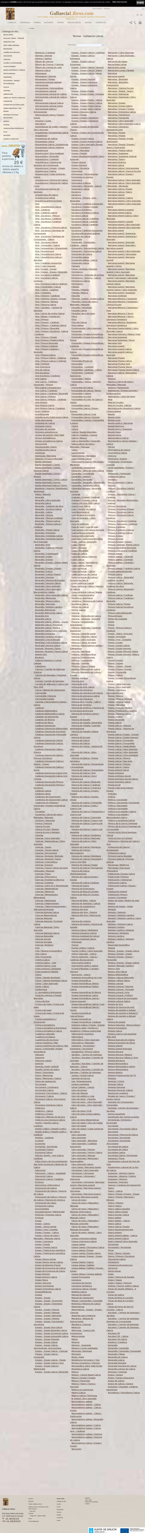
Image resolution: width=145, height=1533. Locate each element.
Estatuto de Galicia (81, 236)
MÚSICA (6, 121)
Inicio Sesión (97, 8)
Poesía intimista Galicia (119, 782)
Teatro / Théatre (115, 1203)
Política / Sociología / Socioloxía (123, 802)
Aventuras (40, 453)
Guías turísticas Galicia (83, 583)
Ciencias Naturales (44, 936)
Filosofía (76, 295)
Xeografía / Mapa (116, 1354)
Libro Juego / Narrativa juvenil (86, 1167)
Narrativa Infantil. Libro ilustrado (124, 224)
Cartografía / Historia (45, 696)
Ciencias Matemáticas (46, 915)
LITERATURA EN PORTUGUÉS (13, 105)
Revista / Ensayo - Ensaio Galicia (123, 963)
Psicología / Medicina (118, 865)
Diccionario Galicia (44, 1090)
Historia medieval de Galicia (85, 936)
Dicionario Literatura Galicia (49, 1105)
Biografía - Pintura (44, 515)
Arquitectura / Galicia (45, 171)
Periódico (112, 479)
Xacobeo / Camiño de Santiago (123, 1324)
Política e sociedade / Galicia (122, 811)
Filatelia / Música (80, 293)
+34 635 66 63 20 (13, 1521)
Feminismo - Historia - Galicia (86, 278)
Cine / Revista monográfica (48, 951)
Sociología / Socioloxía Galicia (122, 1129)
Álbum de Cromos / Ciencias (49, 64)
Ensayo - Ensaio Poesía (83, 91)
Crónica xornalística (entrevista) (50, 1028)
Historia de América (81, 705)
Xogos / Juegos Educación (121, 1378)
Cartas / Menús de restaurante (50, 690)
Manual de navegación (83, 1298)
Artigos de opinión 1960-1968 (49, 435)
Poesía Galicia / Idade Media (122, 746)
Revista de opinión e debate (122, 1010)
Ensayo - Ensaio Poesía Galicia (86, 106)
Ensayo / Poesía (79, 153)
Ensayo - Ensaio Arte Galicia (48, 1327)
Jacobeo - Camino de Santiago (87, 1054)
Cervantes (40, 811)
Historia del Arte (80, 909)
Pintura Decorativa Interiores (122, 547)
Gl (137, 14)
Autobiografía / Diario (46, 447)
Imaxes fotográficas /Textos (85, 983)
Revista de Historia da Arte (121, 1007)
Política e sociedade (118, 808)
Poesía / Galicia (115, 675)
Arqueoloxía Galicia (44, 141)
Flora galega (78, 325)
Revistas (112, 1078)
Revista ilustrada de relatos (121, 1040)
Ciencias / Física (43, 874)
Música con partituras (82, 1389)
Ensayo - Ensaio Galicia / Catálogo (88, 52)
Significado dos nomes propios (123, 1117)
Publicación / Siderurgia (120, 880)
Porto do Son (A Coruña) (120, 838)
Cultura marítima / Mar (46, 1043)
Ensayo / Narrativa (80, 150)
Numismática (114, 435)
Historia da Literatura (82, 690)
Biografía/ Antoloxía (45, 633)
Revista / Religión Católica (121, 965)
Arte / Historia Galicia (45, 304)
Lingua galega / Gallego (83, 1265)
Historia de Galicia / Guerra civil (87, 820)
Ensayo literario (79, 165)
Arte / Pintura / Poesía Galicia (49, 340)
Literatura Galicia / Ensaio (84, 1289)
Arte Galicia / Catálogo (46, 390)
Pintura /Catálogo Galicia (120, 533)
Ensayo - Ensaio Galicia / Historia (88, 67)
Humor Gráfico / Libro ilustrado (87, 951)
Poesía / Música (115, 696)
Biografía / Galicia (43, 571)
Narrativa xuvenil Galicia (120, 349)
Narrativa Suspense (117, 337)
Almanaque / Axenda (45, 76)
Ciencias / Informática (46, 877)
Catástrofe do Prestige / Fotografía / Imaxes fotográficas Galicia (49, 805)
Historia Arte (78, 681)
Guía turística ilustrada (83, 533)
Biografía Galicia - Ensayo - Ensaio (51, 622)
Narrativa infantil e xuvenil (121, 210)
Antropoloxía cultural (45, 91)
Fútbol (75, 426)
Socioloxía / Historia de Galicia (123, 1134)
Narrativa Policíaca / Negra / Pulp (124, 334)
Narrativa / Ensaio (116, 103)
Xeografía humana (117, 1363)
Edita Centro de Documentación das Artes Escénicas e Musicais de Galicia (50, 1164)
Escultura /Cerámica (82, 210)
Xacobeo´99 (114, 1333)
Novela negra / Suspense (120, 429)
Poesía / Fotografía (117, 672)
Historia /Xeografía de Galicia (86, 669)
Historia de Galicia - (81, 743)
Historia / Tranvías (80, 663)
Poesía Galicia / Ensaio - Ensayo (123, 734)
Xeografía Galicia (116, 1360)
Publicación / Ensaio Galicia (121, 874)
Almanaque (41, 73)
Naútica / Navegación (118, 387)
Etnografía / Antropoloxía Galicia (88, 248)
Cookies (87, 1503)
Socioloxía (113, 1132)
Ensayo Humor (79, 162)
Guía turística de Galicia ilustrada (88, 530)
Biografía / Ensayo (44, 559)
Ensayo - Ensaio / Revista (47, 1318)
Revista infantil (115, 1046)
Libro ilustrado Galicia (82, 1164)
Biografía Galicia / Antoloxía (48, 625)
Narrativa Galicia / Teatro (120, 192)
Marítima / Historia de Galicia (86, 1303)
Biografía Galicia (43, 503)
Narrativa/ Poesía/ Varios (120, 367)
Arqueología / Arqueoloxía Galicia (51, 132)
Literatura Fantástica (82, 1286)
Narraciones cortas (117, 64)
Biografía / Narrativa (45, 604)
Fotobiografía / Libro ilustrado (86, 328)
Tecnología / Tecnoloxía (119, 1247)
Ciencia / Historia (43, 823)
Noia (110, 399)
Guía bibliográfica (80, 512)
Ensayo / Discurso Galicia (84, 112)
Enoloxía (39, 1217)
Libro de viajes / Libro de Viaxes (87, 1123)
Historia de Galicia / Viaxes (85, 865)
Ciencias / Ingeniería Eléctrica (49, 880)
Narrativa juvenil (116, 230)
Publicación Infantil (117, 891)
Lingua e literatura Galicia (84, 1241)
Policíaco (112, 794)
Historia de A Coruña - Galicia (86, 702)
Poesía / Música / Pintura (120, 699)
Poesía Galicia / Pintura (119, 764)
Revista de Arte (115, 1004)
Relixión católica (116, 936)
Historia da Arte (79, 684)
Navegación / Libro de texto (121, 396)
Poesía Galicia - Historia (119, 725)
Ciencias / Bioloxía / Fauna (48, 859)
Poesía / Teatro (115, 716)
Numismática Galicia (118, 438)
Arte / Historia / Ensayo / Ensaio (50, 298)
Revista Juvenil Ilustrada (120, 1049)
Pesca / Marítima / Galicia (120, 482)
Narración (76, 1449)
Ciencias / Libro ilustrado (47, 838)
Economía (40, 1143)
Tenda (36, 22)
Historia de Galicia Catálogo (85, 882)
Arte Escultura (42, 373)
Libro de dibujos (80, 1093)
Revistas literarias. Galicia (120, 1090)
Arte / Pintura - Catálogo (47, 322)
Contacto (101, 22)
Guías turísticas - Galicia (83, 571)
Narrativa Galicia (116, 165)
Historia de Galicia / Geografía (86, 817)
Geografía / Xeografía (82, 479)
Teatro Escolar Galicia (118, 1215)
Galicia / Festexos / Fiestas (84, 435)
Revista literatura (116, 1060)
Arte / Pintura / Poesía (46, 337)
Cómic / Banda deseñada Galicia (51, 980)
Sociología (113, 1126)
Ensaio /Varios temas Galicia (49, 1262)
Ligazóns (87, 1498)
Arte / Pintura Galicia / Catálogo (50, 361)
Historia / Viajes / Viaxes (83, 666)
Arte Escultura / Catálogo (47, 376)
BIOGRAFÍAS (7, 49)
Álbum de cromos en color (48, 67)
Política (111, 797)
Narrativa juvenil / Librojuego (122, 254)
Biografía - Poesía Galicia (47, 530)
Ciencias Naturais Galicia (47, 933)
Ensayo (38, 1295)
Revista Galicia (115, 1031)
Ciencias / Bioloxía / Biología (49, 856)
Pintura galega (115, 553)
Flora (74, 319)
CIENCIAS (6, 59)
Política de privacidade (91, 1502)
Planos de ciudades (117, 619)
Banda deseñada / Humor (48, 482)
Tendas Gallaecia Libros (35, 1504)
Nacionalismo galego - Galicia (86, 1404)
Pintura (111, 485)
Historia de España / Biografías (87, 722)
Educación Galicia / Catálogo (49, 1179)
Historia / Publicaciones (83, 657)
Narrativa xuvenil (116, 76)
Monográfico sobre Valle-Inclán (87, 1366)
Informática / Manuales (83, 1043)
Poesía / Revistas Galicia (119, 714)
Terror (111, 1250)
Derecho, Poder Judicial (47, 1066)
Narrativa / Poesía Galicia (120, 150)
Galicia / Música (79, 438)
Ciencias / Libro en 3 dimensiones (51, 885)
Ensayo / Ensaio (79, 115)
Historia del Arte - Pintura (84, 912)
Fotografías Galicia (81, 405)
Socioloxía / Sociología (119, 1137)
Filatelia (75, 287)
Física (74, 316)
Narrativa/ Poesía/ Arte (119, 364)
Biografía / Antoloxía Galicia (48, 536)
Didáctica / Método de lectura (50, 1117)
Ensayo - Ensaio (42, 1298)
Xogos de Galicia (116, 1381)
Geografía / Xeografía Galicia (85, 485)
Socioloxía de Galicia (118, 1146)
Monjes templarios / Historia (86, 1363)
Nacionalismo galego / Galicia (86, 1425)
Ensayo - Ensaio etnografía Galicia (51, 1336)
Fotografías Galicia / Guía (84, 414)
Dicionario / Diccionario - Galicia (51, 1093)
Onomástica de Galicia (119, 450)
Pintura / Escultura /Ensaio (121, 509)
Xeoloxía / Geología (117, 1372)
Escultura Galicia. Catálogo (85, 221)
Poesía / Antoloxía (117, 636)
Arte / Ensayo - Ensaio (45, 269)
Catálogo (39, 708)
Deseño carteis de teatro (47, 1069)
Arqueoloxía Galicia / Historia (49, 147)
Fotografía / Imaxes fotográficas (87, 334)
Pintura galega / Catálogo (120, 559)
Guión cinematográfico (83, 595)
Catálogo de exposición (46, 716)
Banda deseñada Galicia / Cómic (51, 485)
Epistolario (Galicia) (81, 183)
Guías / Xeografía (80, 550)
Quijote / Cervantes (117, 897)
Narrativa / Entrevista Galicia (122, 112)
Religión (112, 909)
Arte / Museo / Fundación (47, 316)
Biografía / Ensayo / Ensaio (48, 568)
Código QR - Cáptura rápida (38, 1515)
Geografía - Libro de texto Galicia (88, 470)
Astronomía (41, 444)
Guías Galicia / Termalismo (85, 562)
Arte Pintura (41, 402)
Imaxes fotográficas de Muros (86, 992)
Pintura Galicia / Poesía (119, 604)
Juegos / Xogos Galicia (83, 1075)
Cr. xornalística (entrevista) (48, 992)
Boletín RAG (41, 654)
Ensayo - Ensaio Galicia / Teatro (87, 70)
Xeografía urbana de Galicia (121, 1369)
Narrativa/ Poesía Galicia (120, 361)
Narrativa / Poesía (116, 132)
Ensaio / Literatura (44, 1241)
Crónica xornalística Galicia (48, 1031)
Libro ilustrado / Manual (83, 1155)
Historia (75, 613)
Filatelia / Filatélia (80, 290)
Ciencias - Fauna (43, 847)
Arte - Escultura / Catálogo (48, 218)
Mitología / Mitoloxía (82, 1351)
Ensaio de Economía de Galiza (50, 1271)
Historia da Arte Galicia (83, 687)
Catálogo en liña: (10, 31)
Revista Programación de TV (122, 1075)
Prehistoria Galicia (117, 853)
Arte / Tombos (42, 364)
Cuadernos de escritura (46, 1040)
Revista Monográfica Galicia (121, 1066)
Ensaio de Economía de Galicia (50, 1268)
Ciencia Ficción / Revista (47, 829)
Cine (37, 948)
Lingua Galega (78, 1244)
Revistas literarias (116, 1087)
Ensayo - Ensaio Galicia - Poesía (50, 1360)
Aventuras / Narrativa (45, 456)
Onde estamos (32, 1509)
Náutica (112, 378)
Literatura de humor (82, 1283)
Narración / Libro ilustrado (121, 52)
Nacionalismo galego (82, 1401)
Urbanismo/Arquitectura (120, 1265)
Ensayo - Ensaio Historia (83, 79)
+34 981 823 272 (12, 1518)
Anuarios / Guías (43, 121)
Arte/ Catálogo (42, 411)
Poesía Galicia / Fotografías (121, 743)
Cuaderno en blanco (45, 1037)
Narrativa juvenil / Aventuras (122, 233)
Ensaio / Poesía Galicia (46, 1247)
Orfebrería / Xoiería (117, 459)
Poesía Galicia (114, 722)
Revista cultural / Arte (118, 992)
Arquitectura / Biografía (47, 156)
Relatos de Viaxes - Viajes (120, 906)
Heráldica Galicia (80, 604)
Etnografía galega (80, 257)
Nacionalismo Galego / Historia (87, 1434)
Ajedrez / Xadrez (43, 58)
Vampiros (113, 1268)
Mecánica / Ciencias (81, 1324)
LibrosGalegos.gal (33, 1521)
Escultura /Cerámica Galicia (85, 212)
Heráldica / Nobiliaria (82, 598)
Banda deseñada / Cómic (47, 464)
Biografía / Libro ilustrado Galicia (51, 595)
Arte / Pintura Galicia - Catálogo (50, 358)
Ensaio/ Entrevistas (44, 1286)
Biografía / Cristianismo (46, 553)
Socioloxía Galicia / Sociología (122, 1155)
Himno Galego (79, 610)
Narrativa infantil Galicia (120, 212)
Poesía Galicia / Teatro (118, 767)
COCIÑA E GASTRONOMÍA (12, 63)
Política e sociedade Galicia (121, 820)
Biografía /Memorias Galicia (48, 613)
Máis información (119, 2)
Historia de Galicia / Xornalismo (87, 868)
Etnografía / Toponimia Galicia (86, 251)
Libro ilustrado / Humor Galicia (87, 1152)
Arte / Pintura (41, 319)
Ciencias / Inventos (44, 882)
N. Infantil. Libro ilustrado (84, 1398)
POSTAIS (6, 125)
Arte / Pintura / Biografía (47, 328)
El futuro (39, 1182)
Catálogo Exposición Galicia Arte (51, 773)
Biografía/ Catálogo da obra (49, 636)
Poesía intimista (116, 773)
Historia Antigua (80, 678)
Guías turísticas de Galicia (84, 574)
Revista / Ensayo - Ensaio (120, 954)
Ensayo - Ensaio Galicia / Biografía (51, 1372)
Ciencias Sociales (43, 942)
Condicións (60, 1517)
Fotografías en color (81, 396)
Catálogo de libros (44, 722)
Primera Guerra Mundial (120, 856)
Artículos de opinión (45, 429)
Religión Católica (116, 927)
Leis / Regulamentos (81, 1081)
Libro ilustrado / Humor (83, 1149)
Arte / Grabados (43, 293)
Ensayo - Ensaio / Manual (47, 1312)
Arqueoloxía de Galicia (46, 138)
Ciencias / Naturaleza (45, 900)
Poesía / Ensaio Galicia (119, 645)
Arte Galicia (40, 378)
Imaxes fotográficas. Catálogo (86, 1022)
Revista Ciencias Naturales (121, 977)
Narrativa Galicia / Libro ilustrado (124, 180)
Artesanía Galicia (43, 426)
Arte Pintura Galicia (44, 405)
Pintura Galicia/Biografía (120, 613)
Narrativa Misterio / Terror (120, 313)
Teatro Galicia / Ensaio (119, 1226)
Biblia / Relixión (43, 494)
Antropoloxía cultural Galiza (49, 106)
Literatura (76, 1280)
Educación (40, 1170)
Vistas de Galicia (116, 1295)
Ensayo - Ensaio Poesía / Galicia (87, 103)
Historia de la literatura (83, 888)
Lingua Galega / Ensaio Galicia (86, 1253)
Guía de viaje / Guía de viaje (85, 527)
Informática (77, 1037)
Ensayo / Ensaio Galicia (83, 138)
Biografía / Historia (44, 577)
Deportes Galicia (43, 1060)
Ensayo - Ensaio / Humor (47, 1309)
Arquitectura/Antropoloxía (48, 201)
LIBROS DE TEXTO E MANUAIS (14, 98)
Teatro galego (114, 1217)
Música (75, 1372)
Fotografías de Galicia (82, 387)
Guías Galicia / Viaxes (82, 565)
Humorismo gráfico (81, 963)
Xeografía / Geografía (118, 1348)
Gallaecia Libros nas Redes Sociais (38, 1507)
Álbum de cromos (44, 61)
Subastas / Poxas (116, 1158)
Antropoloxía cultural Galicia (49, 103)
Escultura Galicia (80, 215)
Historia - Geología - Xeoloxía (86, 619)
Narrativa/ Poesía (116, 358)
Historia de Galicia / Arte (84, 773)
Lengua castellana (80, 1084)
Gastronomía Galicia (81, 459)
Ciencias (39, 835)
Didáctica (40, 1108)
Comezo (12, 22)
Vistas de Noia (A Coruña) (120, 1298)
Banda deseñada (43, 462)
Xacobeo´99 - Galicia (118, 1336)
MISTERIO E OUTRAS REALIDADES (10, 116)
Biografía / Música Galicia (47, 601)
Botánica (39, 657)
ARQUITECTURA (9, 42)
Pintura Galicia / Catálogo (120, 595)
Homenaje (77, 942)
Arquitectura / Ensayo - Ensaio (50, 168)
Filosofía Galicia (79, 310)
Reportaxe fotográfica (119, 945)
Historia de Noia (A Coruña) (85, 891)
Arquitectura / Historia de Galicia (51, 180)
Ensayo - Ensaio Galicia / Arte (49, 1363)
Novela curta (114, 420)
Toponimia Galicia (117, 1259)
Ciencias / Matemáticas (46, 888)
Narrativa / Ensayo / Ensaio (121, 109)
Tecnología (113, 1244)
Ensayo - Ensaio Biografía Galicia (51, 1330)
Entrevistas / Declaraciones (85, 174)
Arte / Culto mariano (45, 266)
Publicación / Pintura (118, 877)
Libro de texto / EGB (81, 1111)
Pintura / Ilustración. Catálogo (122, 524)
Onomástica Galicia (117, 453)
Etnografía (77, 239)
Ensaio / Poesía (42, 1244)
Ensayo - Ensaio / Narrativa (48, 1315)
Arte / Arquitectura (44, 251)
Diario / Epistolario (44, 1072)
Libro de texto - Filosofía (84, 1099)
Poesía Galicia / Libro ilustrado (123, 749)
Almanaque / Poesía (45, 79)
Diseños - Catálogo (44, 1137)
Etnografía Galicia (80, 263)
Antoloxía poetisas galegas (48, 82)
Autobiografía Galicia (45, 450)
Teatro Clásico (115, 1206)
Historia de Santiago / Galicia (86, 903)
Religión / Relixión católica (121, 915)
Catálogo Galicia (43, 791)
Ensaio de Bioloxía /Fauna (47, 1265)
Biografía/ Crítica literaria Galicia (51, 642)
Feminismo (77, 272)
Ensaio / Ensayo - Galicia (47, 1232)
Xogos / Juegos (115, 1375)
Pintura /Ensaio (115, 536)
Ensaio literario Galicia (46, 1277)
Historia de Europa (81, 737)
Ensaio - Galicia (42, 1223)
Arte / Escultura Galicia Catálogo (51, 284)
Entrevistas (77, 171)
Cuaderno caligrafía (45, 1034)
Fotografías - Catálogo (82, 367)
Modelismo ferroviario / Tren (86, 1360)
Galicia (75, 429)
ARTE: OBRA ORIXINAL (11, 45)
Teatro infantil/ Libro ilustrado (122, 1241)
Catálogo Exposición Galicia (49, 740)
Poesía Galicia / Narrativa (120, 761)
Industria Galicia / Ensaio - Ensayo (88, 1025)
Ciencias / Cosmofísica (46, 862)
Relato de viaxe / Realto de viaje (123, 900)
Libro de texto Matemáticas (85, 1120)
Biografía (39, 497)
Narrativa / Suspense (118, 153)
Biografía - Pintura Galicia (47, 521)
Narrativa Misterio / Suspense (122, 298)
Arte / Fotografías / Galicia (48, 287)
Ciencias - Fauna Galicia (46, 850)
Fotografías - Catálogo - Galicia (87, 370)
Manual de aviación (81, 1295)
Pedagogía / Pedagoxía (119, 473)
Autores (48, 22)
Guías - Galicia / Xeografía (84, 542)
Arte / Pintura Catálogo (46, 346)
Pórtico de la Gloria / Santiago (122, 823)
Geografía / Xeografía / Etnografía (88, 482)
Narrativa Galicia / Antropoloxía (123, 168)
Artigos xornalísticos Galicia (49, 441)
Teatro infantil (115, 1232)
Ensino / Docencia (80, 168)
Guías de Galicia (79, 553)
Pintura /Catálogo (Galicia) (121, 530)
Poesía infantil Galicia (118, 770)
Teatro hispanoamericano (120, 1229)
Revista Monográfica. (118, 1069)
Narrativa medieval (117, 295)
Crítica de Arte (42, 1001)
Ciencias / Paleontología (47, 903)
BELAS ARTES (8, 35)
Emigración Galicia (44, 1206)
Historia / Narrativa (81, 651)
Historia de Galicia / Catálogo (86, 785)
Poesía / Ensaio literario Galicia (123, 651)
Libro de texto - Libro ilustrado (87, 1102)
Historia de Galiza (80, 885)
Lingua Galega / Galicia (83, 1262)
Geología (76, 494)
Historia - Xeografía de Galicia (86, 616)
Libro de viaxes (79, 1126)
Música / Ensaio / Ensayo (84, 1378)
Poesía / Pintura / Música (120, 708)
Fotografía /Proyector (82, 361)
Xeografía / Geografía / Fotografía (124, 1351)
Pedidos (59, 1515)
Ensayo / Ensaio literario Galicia (87, 141)
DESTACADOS (74, 22)
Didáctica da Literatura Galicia (50, 1120)
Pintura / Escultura (117, 506)
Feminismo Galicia (81, 281)
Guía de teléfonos (80, 524)
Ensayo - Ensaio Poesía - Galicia (87, 100)
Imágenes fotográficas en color (87, 977)
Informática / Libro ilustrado (86, 1040)
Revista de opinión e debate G (123, 1013)
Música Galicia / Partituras (84, 1395)
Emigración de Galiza (45, 1203)
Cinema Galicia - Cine (45, 963)
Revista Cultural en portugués (122, 998)
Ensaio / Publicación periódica (50, 1250)
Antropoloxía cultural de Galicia (51, 94)
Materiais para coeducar (84, 1315)
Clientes (59, 1512)
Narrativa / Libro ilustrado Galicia (124, 124)
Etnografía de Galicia (82, 254)
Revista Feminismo (117, 1028)
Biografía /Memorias (45, 610)
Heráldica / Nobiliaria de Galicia (87, 601)
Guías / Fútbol (78, 545)
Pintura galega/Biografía (120, 571)
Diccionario (40, 1084)
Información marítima (83, 1034)
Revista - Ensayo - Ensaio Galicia (123, 951)
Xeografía (112, 1345)
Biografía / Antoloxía (45, 533)
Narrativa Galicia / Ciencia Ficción (124, 171)
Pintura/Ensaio (115, 616)
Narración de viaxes (117, 61)
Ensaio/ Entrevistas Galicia (48, 1289)
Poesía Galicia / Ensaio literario (123, 737)
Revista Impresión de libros (121, 1043)
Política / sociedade (117, 799)
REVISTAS (6, 135)
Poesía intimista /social (119, 776)
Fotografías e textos (81, 393)
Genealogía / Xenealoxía (83, 467)
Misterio (76, 1342)
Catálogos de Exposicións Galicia (51, 799)
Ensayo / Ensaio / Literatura (85, 118)
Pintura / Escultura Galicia (120, 512)
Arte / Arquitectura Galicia (48, 254)
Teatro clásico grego (118, 1212)
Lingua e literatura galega (84, 1238)
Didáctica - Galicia (44, 1111)
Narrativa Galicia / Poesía (120, 189)
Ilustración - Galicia (81, 974)
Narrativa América (117, 162)
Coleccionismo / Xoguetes (48, 968)
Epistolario (77, 180)
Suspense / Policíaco (118, 1182)
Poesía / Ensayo (115, 660)
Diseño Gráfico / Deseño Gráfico (50, 1129)
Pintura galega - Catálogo (120, 556)
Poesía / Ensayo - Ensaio (119, 666)
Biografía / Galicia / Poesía (48, 574)
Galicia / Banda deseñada (84, 432)
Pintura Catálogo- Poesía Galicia (123, 545)
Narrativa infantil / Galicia (120, 198)
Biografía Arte (42, 616)
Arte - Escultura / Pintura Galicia (51, 227)
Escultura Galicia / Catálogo (85, 218)
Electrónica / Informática (47, 1185)
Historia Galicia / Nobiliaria (85, 930)
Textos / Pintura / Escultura (121, 1256)
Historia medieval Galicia (84, 939)
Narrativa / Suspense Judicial (122, 156)
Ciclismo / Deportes (45, 820)
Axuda (88, 22)
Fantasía (76, 266)
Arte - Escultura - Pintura (47, 215)
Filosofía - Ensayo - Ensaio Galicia (88, 298)
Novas (30, 1518)
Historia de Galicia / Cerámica (86, 788)
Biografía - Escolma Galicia (48, 509)
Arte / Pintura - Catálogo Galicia (50, 325)
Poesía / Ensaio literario (119, 648)
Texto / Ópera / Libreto (119, 1253)
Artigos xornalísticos (45, 438)
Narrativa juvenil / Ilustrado (121, 242)
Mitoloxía (76, 1354)
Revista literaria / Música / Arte (123, 1057)
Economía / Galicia (44, 1149)
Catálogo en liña (61, 1501)
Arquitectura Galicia (45, 198)
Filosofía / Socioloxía (82, 307)
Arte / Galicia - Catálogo (46, 290)
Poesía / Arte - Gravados (119, 639)
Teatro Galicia (114, 1223)
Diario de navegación (45, 1081)
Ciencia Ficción (42, 826)
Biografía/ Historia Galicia (47, 645)
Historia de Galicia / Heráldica (86, 835)
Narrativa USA (115, 343)
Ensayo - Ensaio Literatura (84, 82)
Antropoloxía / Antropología (49, 88)
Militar (75, 1339)
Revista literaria (115, 1051)
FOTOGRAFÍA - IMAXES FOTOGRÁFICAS (11, 82)
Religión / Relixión (117, 912)
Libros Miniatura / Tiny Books (12, 109)
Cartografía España (44, 699)
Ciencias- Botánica (44, 945)
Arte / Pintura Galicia (45, 355)
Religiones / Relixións (118, 933)
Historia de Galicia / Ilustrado (86, 838)
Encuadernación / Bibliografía (50, 1212)
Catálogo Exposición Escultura (50, 731)
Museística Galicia (80, 1369)
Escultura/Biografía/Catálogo (86, 233)
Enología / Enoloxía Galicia (48, 1215)
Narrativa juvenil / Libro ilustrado (124, 251)
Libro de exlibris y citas (83, 1096)
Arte (37, 204)
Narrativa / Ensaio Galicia (120, 106)
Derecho (39, 1063)
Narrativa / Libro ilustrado (120, 121)
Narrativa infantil (116, 195)
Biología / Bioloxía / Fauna (48, 648)
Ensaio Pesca (41, 1280)
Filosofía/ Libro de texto (83, 313)
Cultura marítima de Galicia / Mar (51, 1046)
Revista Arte (114, 968)
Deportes (39, 1057)
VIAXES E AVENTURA (11, 139)
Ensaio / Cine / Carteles (46, 1229)
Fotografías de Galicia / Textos (86, 390)
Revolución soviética (118, 1093)
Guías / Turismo (79, 547)
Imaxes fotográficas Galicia (85, 995)
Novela (111, 414)
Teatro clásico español (119, 1209)
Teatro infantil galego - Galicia (122, 1235)
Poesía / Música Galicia (119, 702)
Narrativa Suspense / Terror (121, 340)
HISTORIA (6, 91)
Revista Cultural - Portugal (121, 989)
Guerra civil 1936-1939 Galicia (86, 503)
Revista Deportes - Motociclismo (124, 1025)
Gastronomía (78, 453)
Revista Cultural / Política (120, 995)
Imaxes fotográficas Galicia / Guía (88, 1004)
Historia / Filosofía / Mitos (84, 636)
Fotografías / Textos (81, 378)
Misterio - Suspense (81, 1345)
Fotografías (77, 364)
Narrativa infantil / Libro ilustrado (124, 201)
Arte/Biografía (42, 414)
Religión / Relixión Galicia (120, 924)
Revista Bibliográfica (118, 974)
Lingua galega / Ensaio (82, 1250)
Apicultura (40, 124)
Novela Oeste (114, 432)
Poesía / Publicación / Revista (122, 711)
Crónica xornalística (45, 1025)
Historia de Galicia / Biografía (86, 782)
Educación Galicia (44, 1176)
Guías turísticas (79, 568)
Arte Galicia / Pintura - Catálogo (50, 399)
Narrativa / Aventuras (118, 94)
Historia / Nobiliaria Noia (84, 654)
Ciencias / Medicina (44, 891)
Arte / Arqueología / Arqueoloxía (51, 248)
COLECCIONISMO (9, 66)
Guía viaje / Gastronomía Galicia (87, 539)
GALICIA (6, 87)
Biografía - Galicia (43, 512)
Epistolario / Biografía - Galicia (86, 186)
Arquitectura (41, 150)
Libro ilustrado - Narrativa (84, 1140)
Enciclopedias (42, 1209)
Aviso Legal (88, 1500)
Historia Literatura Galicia (84, 933)
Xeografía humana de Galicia (122, 1366)
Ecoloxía (39, 1140)
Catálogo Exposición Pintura (49, 782)
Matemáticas (78, 1306)
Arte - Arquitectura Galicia (48, 207)
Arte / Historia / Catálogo (47, 295)
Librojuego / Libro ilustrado (85, 1170)
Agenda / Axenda (43, 55)
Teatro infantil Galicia (118, 1238)
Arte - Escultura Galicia (46, 242)
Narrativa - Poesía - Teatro (120, 91)
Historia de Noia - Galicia (84, 900)
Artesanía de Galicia (45, 423)
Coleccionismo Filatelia (46, 971)
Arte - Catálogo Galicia (46, 212)
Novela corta (114, 417)
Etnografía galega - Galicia (84, 260)
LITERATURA (7, 101)
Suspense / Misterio (117, 1179)
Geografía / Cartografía (83, 473)
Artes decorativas (43, 420)
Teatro (111, 1188)
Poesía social (114, 785)
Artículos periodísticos (46, 432)
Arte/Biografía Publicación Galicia (51, 417)
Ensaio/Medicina (43, 1292)
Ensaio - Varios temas (45, 1226)
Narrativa (112, 73)
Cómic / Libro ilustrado (46, 983)
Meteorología (78, 1336)
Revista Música (115, 1072)
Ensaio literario (42, 1274)
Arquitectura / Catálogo (47, 159)
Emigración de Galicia (46, 1188)
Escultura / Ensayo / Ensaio (85, 207)
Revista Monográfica (118, 1063)
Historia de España (81, 719)
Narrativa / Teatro (116, 159)
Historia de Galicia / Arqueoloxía (87, 770)
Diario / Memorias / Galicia (48, 1078)
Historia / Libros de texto (84, 642)
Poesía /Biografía (116, 719)
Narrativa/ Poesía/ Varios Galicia (123, 370)
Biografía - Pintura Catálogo (49, 518)
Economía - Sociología (46, 1146)
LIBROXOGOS (8, 94)
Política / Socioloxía (117, 805)
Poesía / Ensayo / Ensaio (119, 669)
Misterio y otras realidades (85, 1348)
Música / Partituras (81, 1381)
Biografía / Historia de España (50, 580)
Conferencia (41, 989)
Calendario (40, 666)
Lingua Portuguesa (81, 1277)
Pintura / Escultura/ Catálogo (122, 521)
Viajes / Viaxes (115, 1280)
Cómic (38, 974)
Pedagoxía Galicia (116, 476)
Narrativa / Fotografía (118, 118)
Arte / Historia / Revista (46, 301)
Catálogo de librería (45, 719)
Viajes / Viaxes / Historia (120, 1283)
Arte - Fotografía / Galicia (47, 245)
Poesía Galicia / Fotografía (120, 740)
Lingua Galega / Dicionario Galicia (88, 1247)
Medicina (76, 1327)
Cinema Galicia (42, 960)
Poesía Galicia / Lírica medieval (123, 755)
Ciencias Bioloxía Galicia (47, 912)
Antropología (41, 85)
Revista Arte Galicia (117, 971)
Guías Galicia (78, 559)
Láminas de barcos (81, 1078)
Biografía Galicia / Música (47, 628)
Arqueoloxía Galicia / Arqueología (51, 144)
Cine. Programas (43, 957)
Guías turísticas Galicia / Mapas (87, 592)
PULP (5, 132)
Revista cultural (115, 983)
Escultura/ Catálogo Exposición (87, 230)
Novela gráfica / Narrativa (120, 423)
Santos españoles (116, 1114)
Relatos (111, 903)
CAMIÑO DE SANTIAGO (11, 52)
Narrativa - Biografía (118, 79)
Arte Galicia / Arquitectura (48, 387)
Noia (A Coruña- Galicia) (119, 405)
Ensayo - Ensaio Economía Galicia (51, 1333)
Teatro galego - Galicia (119, 1220)
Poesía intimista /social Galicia (123, 779)
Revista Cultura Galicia (119, 980)
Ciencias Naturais (43, 918)
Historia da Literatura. (82, 699)
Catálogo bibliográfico (46, 711)
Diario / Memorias (44, 1075)
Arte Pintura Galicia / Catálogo (50, 408)
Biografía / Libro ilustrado (47, 500)
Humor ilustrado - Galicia (84, 954)
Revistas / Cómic (116, 1081)
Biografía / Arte (42, 545)
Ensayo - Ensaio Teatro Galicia (86, 109)
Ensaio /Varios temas (45, 1259)
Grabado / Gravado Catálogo (86, 497)
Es (141, 14)
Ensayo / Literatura (81, 147)
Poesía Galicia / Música (119, 758)
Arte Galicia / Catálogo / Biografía (51, 393)
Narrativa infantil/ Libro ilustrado (124, 227)
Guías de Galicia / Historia (84, 556)
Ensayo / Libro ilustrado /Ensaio (87, 144)
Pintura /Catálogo (116, 527)
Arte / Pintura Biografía (46, 343)
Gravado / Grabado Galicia (84, 500)
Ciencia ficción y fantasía (47, 832)
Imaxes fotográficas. (81, 1019)
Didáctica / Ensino (44, 1114)
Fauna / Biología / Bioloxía (84, 269)
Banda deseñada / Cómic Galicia (51, 479)
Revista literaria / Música (120, 1054)
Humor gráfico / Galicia (83, 948)
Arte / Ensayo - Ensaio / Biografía (51, 272)
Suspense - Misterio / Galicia (122, 1176)
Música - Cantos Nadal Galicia (86, 1375)
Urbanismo (113, 1262)
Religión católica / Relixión (121, 930)
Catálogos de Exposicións (48, 797)
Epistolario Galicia (80, 189)
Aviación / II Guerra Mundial (48, 459)
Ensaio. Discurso (43, 1283)
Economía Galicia (43, 1152)
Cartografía (40, 693)
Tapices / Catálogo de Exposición (124, 1185)
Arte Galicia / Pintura (45, 396)
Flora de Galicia (79, 322)
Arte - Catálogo (42, 210)
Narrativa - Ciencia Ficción (121, 88)
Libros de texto (79, 1200)
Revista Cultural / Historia (120, 986)
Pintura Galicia (115, 574)
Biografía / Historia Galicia (48, 583)
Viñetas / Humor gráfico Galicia (123, 1286)
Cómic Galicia (42, 986)
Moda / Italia (78, 1357)
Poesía (111, 622)
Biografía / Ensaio (43, 556)
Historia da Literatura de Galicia (87, 693)
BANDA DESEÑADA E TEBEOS (14, 70)
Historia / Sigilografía (82, 660)
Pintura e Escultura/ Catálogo (122, 550)
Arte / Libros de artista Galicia (49, 313)
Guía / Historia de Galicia (84, 509)
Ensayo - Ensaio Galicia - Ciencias (51, 1351)
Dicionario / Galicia (44, 1096)
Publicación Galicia (117, 882)
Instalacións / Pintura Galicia (85, 1051)
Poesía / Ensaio (115, 642)
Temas (60, 22)
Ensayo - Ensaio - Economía (48, 1300)
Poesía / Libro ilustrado (119, 684)
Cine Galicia (41, 954)
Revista (111, 948)
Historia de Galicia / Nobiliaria (86, 856)
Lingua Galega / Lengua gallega (87, 1274)
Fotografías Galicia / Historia (85, 417)
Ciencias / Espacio (44, 865)
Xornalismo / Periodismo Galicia (124, 1392)
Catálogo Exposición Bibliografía (51, 728)
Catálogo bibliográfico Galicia (49, 714)
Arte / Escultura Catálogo (47, 275)
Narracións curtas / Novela (121, 70)
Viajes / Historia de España (121, 1277)
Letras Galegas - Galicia (83, 1087)
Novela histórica (116, 426)
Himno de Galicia (80, 607)
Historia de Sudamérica (83, 906)
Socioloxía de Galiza (118, 1149)
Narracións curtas (116, 67)
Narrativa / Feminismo (119, 115)
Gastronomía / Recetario (84, 456)
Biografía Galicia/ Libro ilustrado (51, 630)
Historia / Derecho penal (84, 633)
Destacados (60, 1509)
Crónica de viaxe (43, 1010)
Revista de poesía (116, 1022)
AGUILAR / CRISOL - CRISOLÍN (13, 38)
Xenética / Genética (117, 1342)
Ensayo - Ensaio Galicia (46, 1342)
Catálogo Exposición (45, 725)
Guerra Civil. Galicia (81, 506)
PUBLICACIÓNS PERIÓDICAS (13, 128)
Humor (75, 945)
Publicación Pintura (117, 894)
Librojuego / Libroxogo (83, 1173)
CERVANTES (7, 56)
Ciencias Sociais (43, 939)
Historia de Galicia (80, 740)
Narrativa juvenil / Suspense (121, 293)
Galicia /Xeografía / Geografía (86, 441)
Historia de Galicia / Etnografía (87, 802)
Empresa (24, 22)
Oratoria (112, 456)
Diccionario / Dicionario (46, 1087)
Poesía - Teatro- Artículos (120, 633)
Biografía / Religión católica (48, 607)
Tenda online (60, 1498)
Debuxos (39, 1054)
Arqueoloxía (41, 135)
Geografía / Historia (81, 476)
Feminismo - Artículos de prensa (88, 275)
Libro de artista (79, 1090)
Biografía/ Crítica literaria (47, 639)
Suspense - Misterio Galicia (121, 1173)
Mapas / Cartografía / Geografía (87, 1300)
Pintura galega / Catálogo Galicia (124, 568)
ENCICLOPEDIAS (9, 74)
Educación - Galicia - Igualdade (50, 1173)
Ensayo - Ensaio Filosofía (47, 1339)
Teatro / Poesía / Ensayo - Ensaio (123, 1194)
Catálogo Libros (43, 794)
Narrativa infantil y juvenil (120, 221)
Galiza (74, 450)
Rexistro (107, 8)
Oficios (111, 447)
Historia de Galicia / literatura (86, 847)
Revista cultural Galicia (119, 1001)
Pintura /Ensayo (115, 539)
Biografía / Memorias (45, 598)
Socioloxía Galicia (116, 1152)
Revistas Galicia (115, 1084)
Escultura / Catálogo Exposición (87, 204)
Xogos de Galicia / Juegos (120, 1384)
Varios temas (114, 1271)
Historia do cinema (81, 921)
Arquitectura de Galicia (46, 195)
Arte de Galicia (42, 370)
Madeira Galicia (79, 1292)
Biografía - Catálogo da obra (49, 506)
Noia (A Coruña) (115, 402)
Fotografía (77, 331)
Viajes (111, 1274)
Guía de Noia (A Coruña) (83, 515)
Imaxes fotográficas (81, 980)
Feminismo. (77, 284)
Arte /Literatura (42, 367)
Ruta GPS (33, 1511)
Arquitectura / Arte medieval (49, 153)
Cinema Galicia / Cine (45, 965)
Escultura (76, 192)
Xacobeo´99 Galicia (117, 1339)
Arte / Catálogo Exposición (48, 263)
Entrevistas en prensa (82, 177)
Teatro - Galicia (115, 1191)
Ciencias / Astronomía (46, 853)
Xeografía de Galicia (118, 1357)
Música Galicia (79, 1392)
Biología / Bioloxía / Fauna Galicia (51, 651)
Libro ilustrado (79, 1134)
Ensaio (38, 1220)
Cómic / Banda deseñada (47, 977)
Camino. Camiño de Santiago (49, 681)
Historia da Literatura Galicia (86, 696)
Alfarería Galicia (43, 70)
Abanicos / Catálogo (45, 52)
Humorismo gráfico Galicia (85, 965)
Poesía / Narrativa (116, 705)
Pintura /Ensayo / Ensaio (120, 542)
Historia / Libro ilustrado (84, 639)
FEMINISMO (7, 77)
